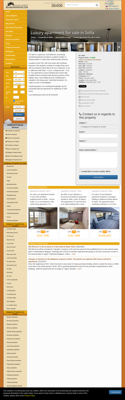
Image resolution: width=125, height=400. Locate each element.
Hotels (9, 206)
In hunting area (11, 294)
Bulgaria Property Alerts (13, 152)
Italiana (112, 9)
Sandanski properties (13, 349)
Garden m (8, 93)
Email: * (82, 132)
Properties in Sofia (46, 37)
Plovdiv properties (12, 342)
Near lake (10, 272)
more (73, 254)
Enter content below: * (88, 150)
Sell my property (11, 134)
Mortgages (10, 51)
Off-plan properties (12, 220)
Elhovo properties (12, 328)
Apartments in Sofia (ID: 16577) (40, 191)
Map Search (10, 24)
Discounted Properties (14, 27)
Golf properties (11, 199)
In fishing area (11, 290)
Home (8, 12)
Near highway (11, 301)
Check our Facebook (13, 138)
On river (9, 276)
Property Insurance (13, 47)
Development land (12, 173)
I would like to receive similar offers (94, 171)
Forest (9, 217)
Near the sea (11, 240)
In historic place (11, 297)
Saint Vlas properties (13, 346)
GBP (47, 232)
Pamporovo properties (13, 338)
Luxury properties (12, 170)
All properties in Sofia (86, 103)
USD (38, 232)
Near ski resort (11, 247)
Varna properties (12, 368)
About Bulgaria (11, 16)
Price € (7, 88)
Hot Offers (9, 31)
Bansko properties (12, 317)
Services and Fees (12, 39)
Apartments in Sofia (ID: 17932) (71, 191)
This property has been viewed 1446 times (92, 91)
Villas (8, 180)
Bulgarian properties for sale (53, 3)
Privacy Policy (29, 396)
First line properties (12, 188)
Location (8, 79)
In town (9, 283)
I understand (115, 392)
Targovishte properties (13, 364)
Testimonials (10, 55)
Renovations (10, 59)
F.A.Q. (8, 43)
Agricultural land (11, 184)
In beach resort (11, 229)
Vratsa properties (12, 378)
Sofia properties (11, 353)
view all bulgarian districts (14, 386)
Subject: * (83, 123)
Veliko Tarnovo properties (14, 371)
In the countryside (12, 279)
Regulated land (11, 195)
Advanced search (12, 20)
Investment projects (12, 191)
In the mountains (12, 258)
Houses (9, 177)
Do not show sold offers (18, 102)
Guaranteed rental (12, 202)
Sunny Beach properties (14, 360)
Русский (112, 6)
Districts (9, 35)
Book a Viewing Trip (12, 149)
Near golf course (12, 265)
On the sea (10, 236)
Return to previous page (87, 100)
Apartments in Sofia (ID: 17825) (102, 191)
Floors (8, 83)
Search (19, 114)
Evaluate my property (13, 130)
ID (6, 97)
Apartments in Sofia (63, 37)
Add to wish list (84, 106)
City (7, 76)
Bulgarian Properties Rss (14, 159)
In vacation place (12, 305)
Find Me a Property (12, 145)
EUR (42, 232)
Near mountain (11, 308)
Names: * (83, 141)
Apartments (10, 166)
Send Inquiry (98, 177)
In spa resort (10, 250)
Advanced (19, 118)
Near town (10, 287)
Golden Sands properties (14, 331)
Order (8, 107)
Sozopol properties (12, 357)
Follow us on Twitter (12, 141)
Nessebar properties (13, 335)
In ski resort (10, 243)
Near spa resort (11, 254)
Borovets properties (12, 320)
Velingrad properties (13, 375)
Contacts (9, 63)
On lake (9, 269)
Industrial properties (13, 213)
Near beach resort (12, 232)
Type (7, 72)
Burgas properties (12, 324)
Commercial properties (13, 209)
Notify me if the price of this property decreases (94, 94)
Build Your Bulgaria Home (14, 156)
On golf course (11, 261)
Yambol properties (12, 382)
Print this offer (84, 97)
